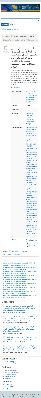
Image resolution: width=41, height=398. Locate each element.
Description (14, 251)
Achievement (30, 113)
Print (33, 36)
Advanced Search (10, 364)
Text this (15, 36)
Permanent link (33, 40)
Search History (9, 362)
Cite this (7, 36)
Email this (25, 36)
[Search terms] (20, 17)
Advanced (13, 24)
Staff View (17, 255)
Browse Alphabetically (12, 372)
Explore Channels (10, 374)
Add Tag (33, 240)
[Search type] (20, 20)
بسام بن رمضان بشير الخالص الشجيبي (30, 93)
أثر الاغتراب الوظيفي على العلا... (10, 29)
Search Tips (8, 384)
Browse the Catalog (11, 370)
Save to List (21, 40)
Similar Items (7, 255)
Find (5, 24)
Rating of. (29, 124)
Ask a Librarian (9, 387)
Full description (16, 87)
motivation (29, 115)
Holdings (5, 251)
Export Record (9, 40)
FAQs (6, 389)
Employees (29, 122)
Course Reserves (10, 376)
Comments (24, 251)
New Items (8, 378)
